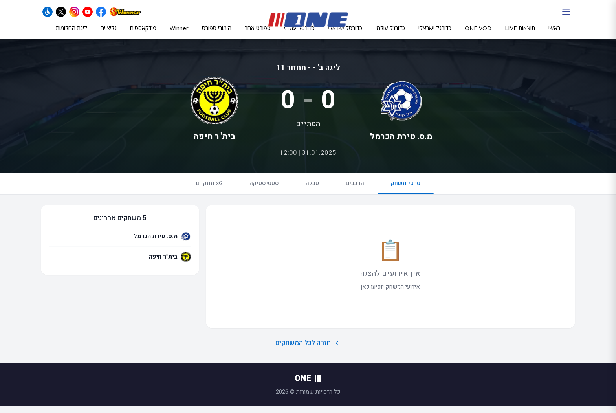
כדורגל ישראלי (434, 34)
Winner (179, 34)
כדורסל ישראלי (345, 34)
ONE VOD (478, 34)
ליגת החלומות (71, 34)
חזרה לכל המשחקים (308, 350)
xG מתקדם (209, 189)
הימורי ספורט (216, 34)
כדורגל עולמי (390, 34)
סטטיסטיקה (264, 189)
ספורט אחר (258, 34)
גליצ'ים (109, 34)
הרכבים (355, 189)
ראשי (554, 34)
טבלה (312, 189)
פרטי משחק (406, 193)
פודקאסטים (143, 34)
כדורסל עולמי (299, 34)
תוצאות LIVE (520, 34)
